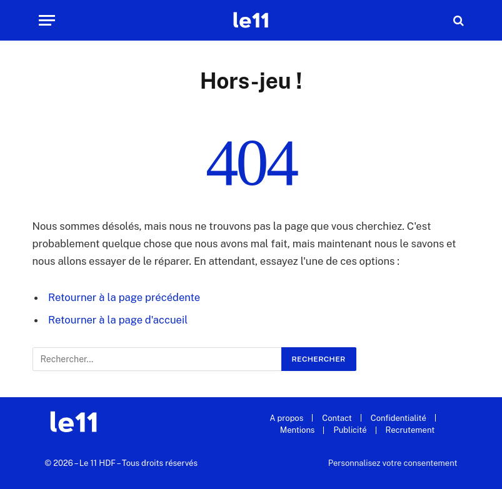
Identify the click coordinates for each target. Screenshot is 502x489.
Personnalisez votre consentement (393, 463)
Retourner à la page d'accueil (118, 320)
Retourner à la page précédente (124, 297)
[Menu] (47, 20)
